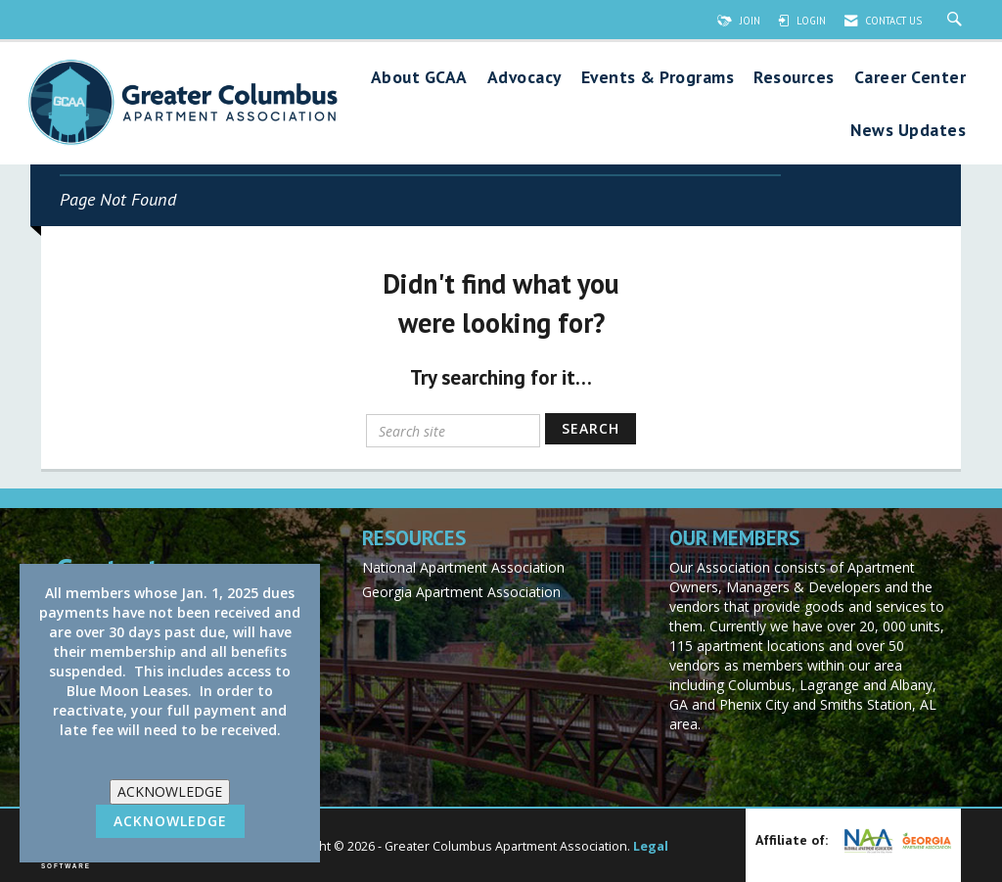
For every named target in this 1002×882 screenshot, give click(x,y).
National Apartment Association (463, 567)
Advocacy (524, 78)
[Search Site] (957, 20)
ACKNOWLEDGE (169, 791)
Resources (794, 78)
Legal (650, 846)
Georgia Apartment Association (461, 591)
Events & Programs (658, 78)
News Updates (908, 130)
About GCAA (419, 78)
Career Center (910, 78)
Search (590, 428)
